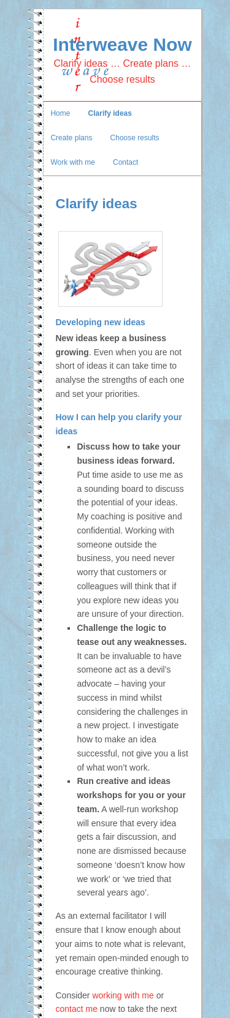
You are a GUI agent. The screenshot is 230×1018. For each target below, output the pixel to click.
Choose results (134, 138)
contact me (76, 1009)
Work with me (72, 162)
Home (60, 113)
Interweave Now (122, 44)
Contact (125, 162)
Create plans (71, 138)
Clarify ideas (110, 113)
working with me (122, 995)
